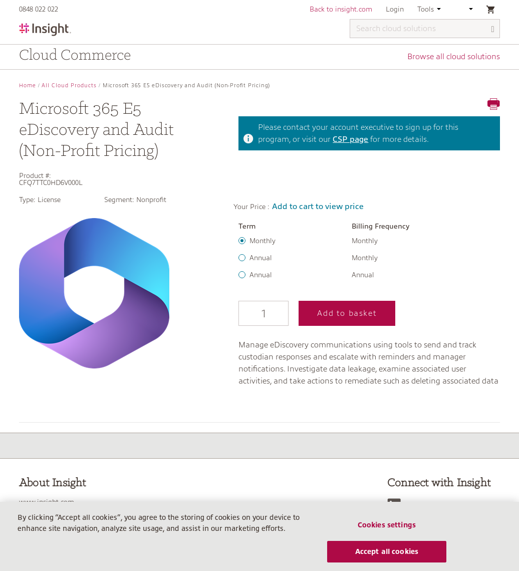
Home (27, 85)
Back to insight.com (341, 9)
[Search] (493, 29)
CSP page (350, 139)
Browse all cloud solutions (453, 56)
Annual (260, 257)
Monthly (262, 240)
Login (395, 9)
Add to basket (347, 313)
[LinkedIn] (396, 505)
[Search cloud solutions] (425, 28)
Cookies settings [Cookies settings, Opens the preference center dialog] (387, 529)
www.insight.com (46, 502)
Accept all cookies (387, 556)
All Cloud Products (69, 85)
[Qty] (263, 313)
